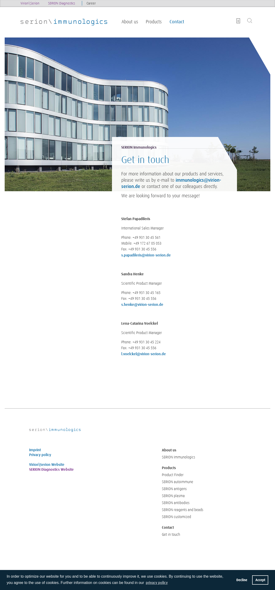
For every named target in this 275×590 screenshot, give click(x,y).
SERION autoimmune (177, 482)
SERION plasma (173, 496)
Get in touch (171, 534)
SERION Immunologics (178, 457)
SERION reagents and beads (182, 510)
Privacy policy (40, 455)
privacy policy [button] (157, 582)
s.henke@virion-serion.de (142, 304)
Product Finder (173, 475)
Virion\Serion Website (46, 464)
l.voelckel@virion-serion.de (143, 354)
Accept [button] (260, 580)
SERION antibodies (175, 503)
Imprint (35, 450)
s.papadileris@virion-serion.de (146, 255)
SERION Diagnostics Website (51, 469)
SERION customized (176, 517)
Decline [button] (241, 580)
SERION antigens (174, 489)
